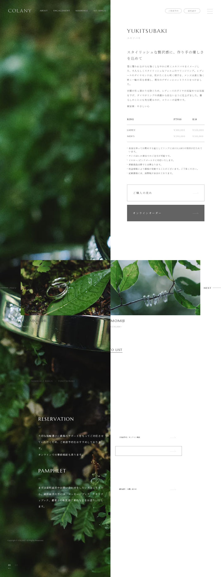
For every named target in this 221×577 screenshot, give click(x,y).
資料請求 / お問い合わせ (148, 501)
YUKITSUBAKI (66, 381)
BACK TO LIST (110, 350)
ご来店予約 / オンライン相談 (148, 440)
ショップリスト (148, 459)
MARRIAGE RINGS (42, 381)
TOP (23, 381)
